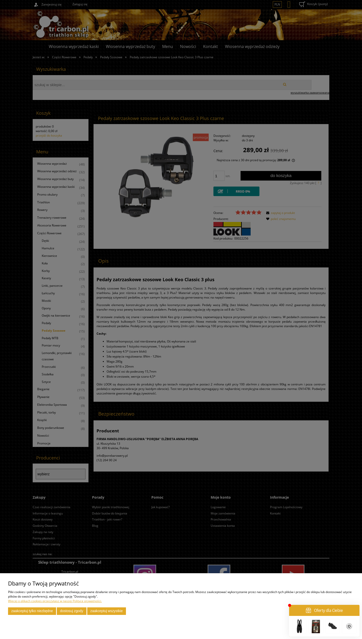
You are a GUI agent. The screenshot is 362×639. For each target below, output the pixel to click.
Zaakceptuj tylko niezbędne (32, 611)
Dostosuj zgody (71, 611)
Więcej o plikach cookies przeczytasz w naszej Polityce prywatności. (55, 601)
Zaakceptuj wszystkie (106, 611)
